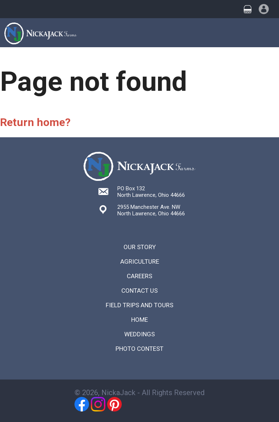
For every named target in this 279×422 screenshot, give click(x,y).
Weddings (139, 334)
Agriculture (139, 261)
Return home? (35, 122)
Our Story (140, 247)
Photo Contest (139, 348)
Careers (139, 276)
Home (139, 319)
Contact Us (139, 290)
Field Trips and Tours (139, 305)
